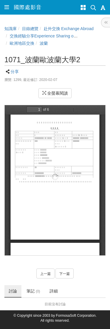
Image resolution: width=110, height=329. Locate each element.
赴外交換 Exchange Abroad (69, 28)
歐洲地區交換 (22, 43)
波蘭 (44, 43)
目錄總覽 (30, 28)
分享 (15, 71)
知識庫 (10, 28)
